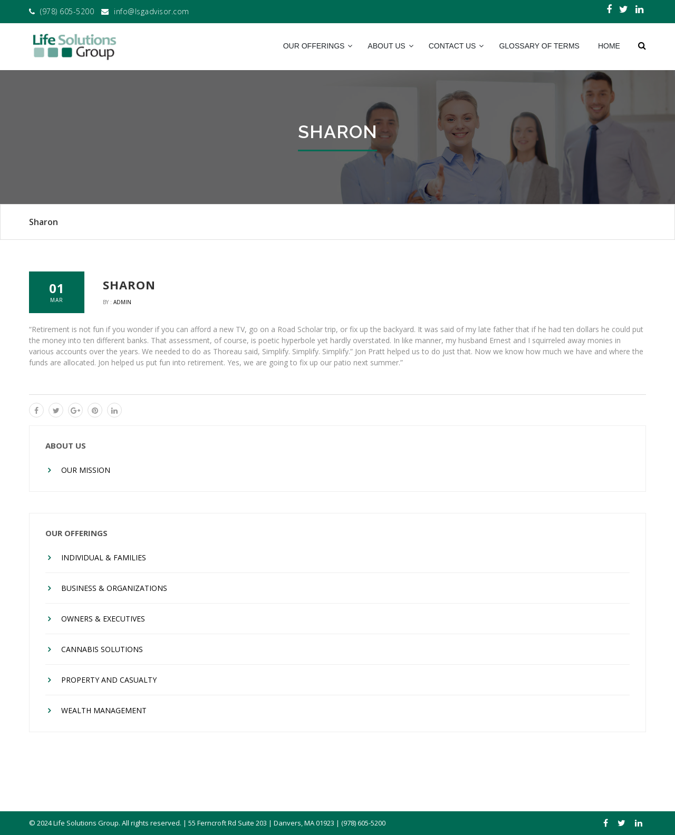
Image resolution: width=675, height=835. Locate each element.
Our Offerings (314, 46)
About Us (386, 46)
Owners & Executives (103, 619)
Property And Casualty (109, 680)
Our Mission (85, 470)
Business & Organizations (114, 588)
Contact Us (452, 46)
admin (122, 302)
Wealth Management (104, 710)
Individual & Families (103, 557)
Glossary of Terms (539, 46)
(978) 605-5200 (67, 11)
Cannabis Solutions (102, 649)
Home (609, 46)
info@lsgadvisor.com (151, 11)
